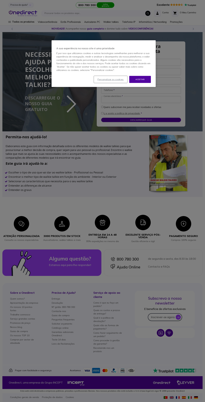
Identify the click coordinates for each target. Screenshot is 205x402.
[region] (104, 63)
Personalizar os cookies (111, 79)
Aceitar (139, 79)
